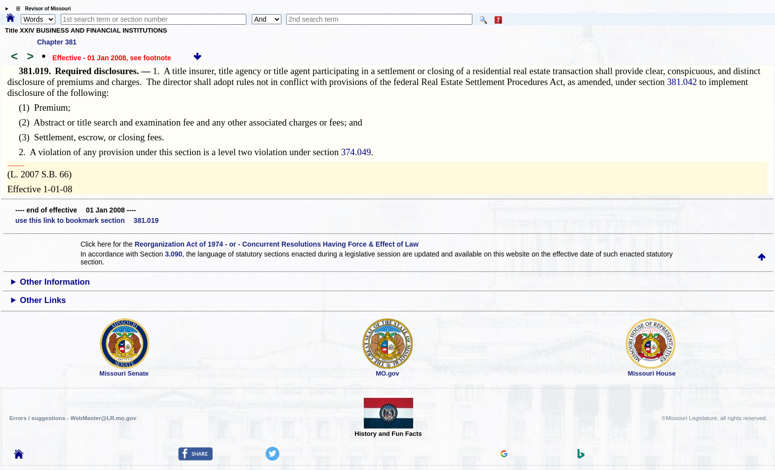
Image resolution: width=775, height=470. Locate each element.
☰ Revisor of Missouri (41, 8)
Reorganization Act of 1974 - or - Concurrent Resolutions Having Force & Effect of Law (277, 244)
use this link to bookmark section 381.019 (86, 220)
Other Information (55, 282)
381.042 (682, 82)
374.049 (356, 152)
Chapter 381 (57, 42)
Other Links (43, 300)
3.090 (173, 254)
